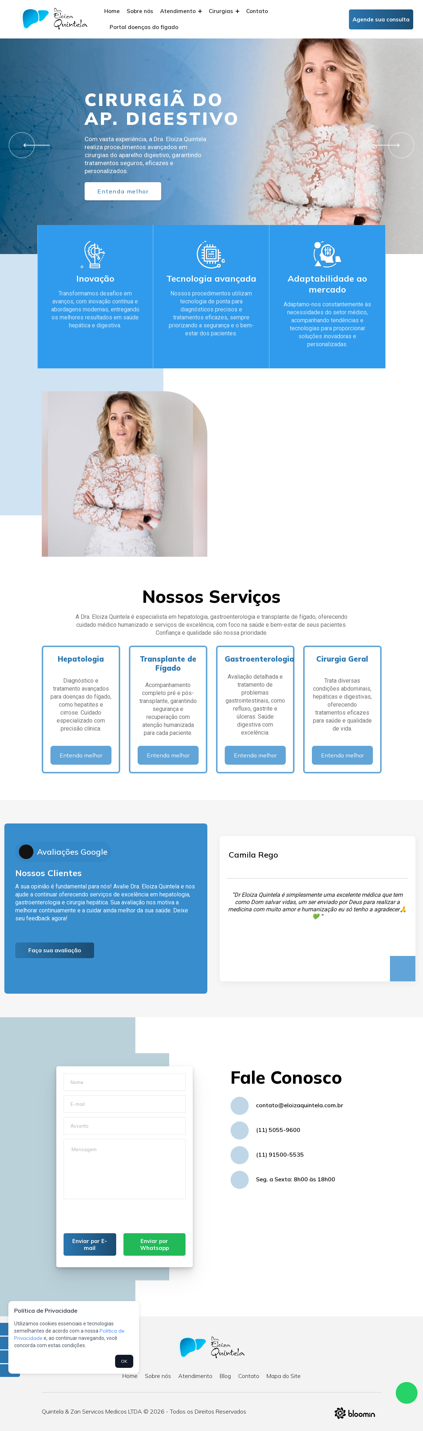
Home (112, 11)
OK (124, 1361)
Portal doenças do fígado (144, 27)
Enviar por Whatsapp (154, 1244)
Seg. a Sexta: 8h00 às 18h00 (295, 1179)
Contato (257, 11)
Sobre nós (140, 11)
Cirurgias (224, 11)
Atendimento (181, 11)
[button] (33, 145)
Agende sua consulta (381, 19)
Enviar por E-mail (89, 1244)
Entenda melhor (123, 191)
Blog (225, 1375)
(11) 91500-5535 (280, 1154)
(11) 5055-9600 (278, 1129)
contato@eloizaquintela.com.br (299, 1105)
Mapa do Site (284, 1375)
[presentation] (119, 1219)
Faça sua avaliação (54, 950)
